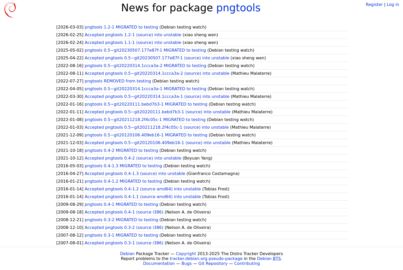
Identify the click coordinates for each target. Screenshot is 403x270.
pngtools (238, 8)
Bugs (186, 263)
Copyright (186, 253)
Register (374, 4)
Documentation (159, 263)
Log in (393, 4)
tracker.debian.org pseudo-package (206, 258)
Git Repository (212, 263)
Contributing (247, 263)
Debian (127, 253)
